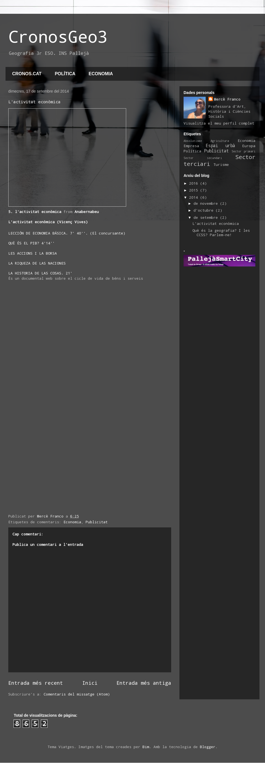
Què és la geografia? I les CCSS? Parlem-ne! (221, 232)
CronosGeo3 (58, 36)
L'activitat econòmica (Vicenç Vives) (48, 221)
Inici (89, 683)
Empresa (191, 145)
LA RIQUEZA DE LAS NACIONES (37, 263)
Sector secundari (203, 158)
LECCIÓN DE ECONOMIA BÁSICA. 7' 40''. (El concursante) (66, 233)
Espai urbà (220, 145)
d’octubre (205, 210)
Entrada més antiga (143, 683)
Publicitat (97, 521)
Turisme (221, 164)
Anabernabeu (87, 211)
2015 (194, 190)
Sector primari (243, 151)
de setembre (207, 217)
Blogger (207, 746)
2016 (194, 183)
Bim (145, 746)
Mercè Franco (227, 99)
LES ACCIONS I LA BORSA (32, 253)
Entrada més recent (35, 683)
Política (192, 151)
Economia (72, 521)
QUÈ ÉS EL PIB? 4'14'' (31, 243)
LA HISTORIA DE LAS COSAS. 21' (40, 273)
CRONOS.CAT (26, 73)
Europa (248, 145)
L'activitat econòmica (215, 223)
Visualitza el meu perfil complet (219, 123)
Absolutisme (193, 141)
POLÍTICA (65, 73)
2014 (194, 197)
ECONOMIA (101, 73)
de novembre (207, 203)
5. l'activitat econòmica (34, 211)
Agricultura (220, 141)
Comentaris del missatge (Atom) (77, 694)
